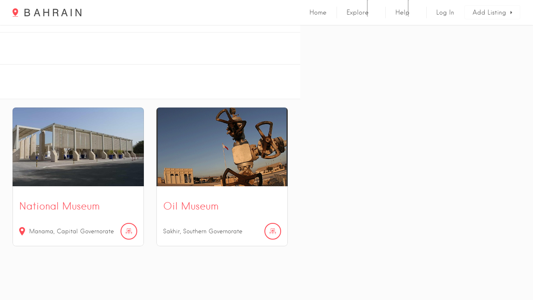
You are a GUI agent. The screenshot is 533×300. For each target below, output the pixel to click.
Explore (358, 12)
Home (318, 12)
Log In (445, 12)
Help (402, 12)
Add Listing (489, 12)
